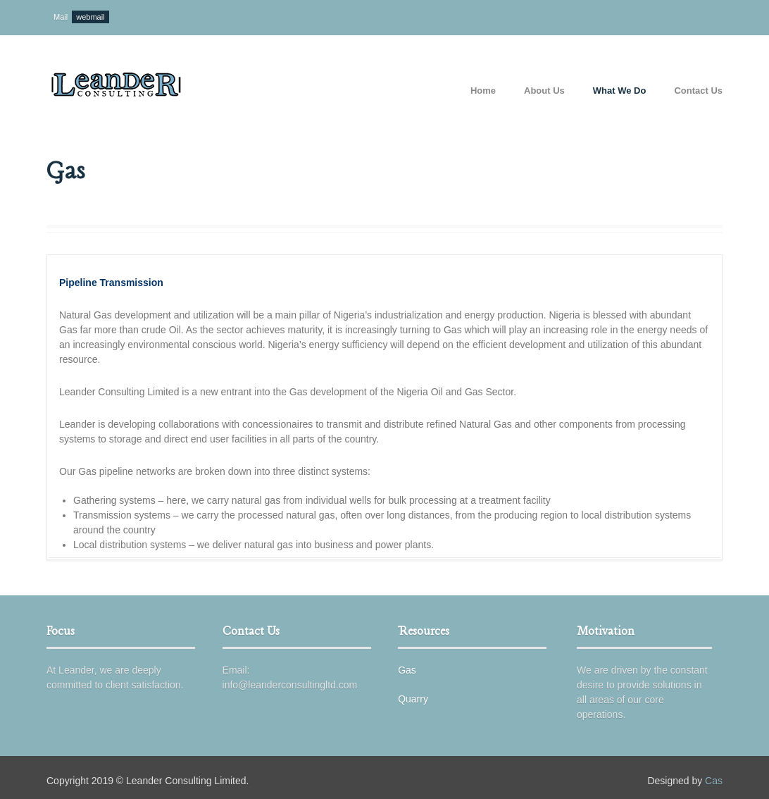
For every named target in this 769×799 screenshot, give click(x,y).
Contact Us (698, 90)
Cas (714, 780)
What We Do (619, 90)
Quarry (413, 699)
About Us (544, 90)
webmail (90, 17)
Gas (407, 670)
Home (483, 90)
